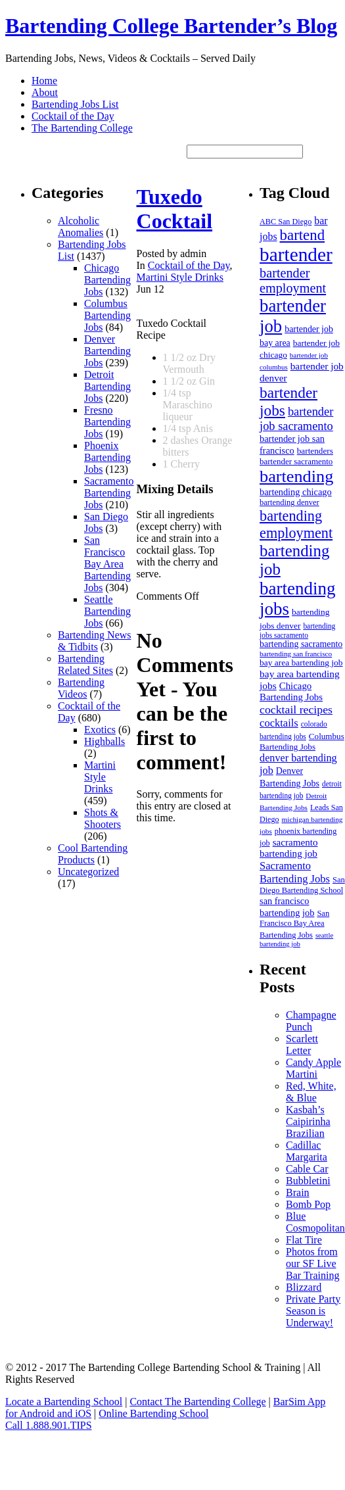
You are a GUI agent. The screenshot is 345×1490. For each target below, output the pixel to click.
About (45, 92)
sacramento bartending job (288, 848)
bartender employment (293, 280)
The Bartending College (82, 127)
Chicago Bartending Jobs (107, 279)
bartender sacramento (296, 461)
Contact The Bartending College (197, 1401)
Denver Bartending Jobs (107, 350)
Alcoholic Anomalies (80, 226)
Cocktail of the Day (73, 116)
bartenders (315, 451)
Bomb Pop (308, 1204)
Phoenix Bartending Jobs (107, 457)
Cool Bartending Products (92, 853)
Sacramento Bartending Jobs (109, 492)
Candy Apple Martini (313, 1068)
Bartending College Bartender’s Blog (171, 25)
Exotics (100, 729)
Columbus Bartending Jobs (107, 315)
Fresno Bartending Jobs (107, 421)
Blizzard (303, 1287)
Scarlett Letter (302, 1044)
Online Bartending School (153, 1413)
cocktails (279, 723)
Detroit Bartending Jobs (107, 386)
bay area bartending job (301, 662)
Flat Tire (304, 1239)
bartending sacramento (301, 644)
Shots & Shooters (102, 818)
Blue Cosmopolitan (315, 1222)
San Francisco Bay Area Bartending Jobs (107, 564)
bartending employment (296, 524)
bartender (296, 254)
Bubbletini (308, 1180)
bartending (296, 476)
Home (44, 80)
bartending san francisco (296, 654)
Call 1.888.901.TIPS (48, 1425)
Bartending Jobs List (75, 104)
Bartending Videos (81, 688)
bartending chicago (296, 492)
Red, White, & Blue (311, 1091)
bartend (302, 235)
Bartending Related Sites (85, 664)
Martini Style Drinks (100, 776)
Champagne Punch (311, 1020)
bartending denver (289, 502)
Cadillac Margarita (306, 1151)
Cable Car (307, 1168)
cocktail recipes (296, 709)
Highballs (104, 741)
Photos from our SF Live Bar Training (312, 1263)
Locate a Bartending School (63, 1401)
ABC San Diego (285, 221)
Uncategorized (88, 871)
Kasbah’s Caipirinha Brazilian (308, 1121)
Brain (298, 1192)
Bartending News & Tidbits (94, 640)
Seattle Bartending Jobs (107, 611)
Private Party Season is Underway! (313, 1310)
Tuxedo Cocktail (175, 209)
